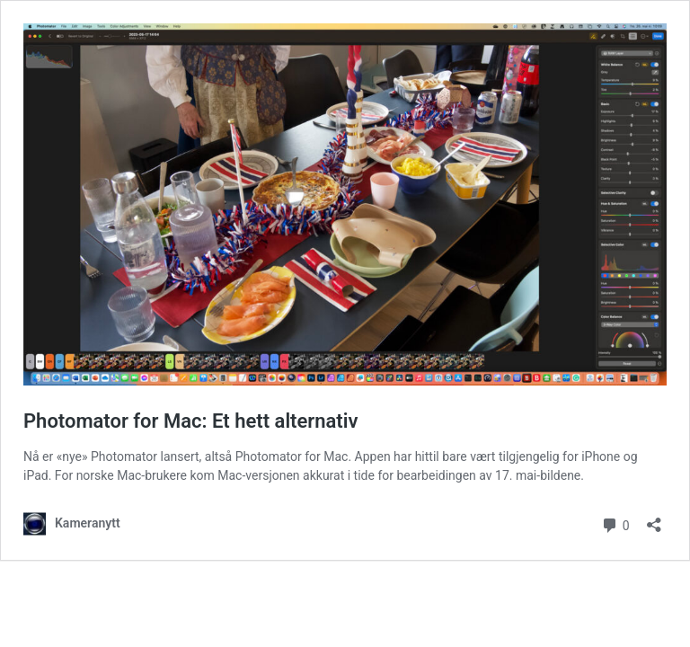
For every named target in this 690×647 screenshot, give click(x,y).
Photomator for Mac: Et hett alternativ (190, 421)
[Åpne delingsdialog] (654, 519)
